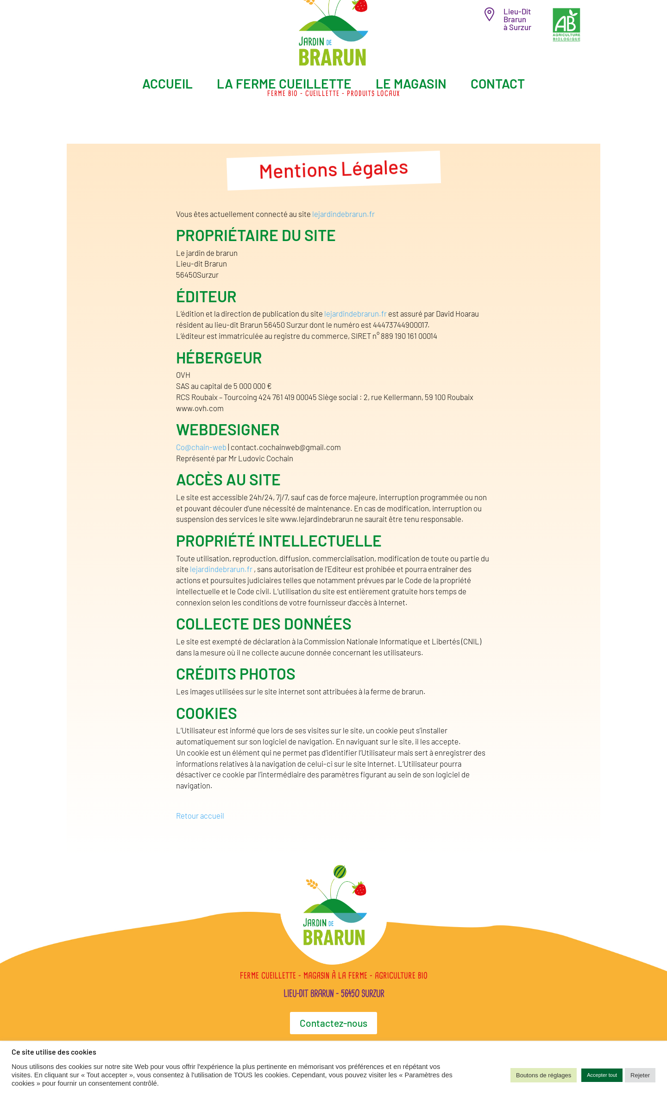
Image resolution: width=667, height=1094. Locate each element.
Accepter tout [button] (602, 1075)
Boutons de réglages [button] (543, 1075)
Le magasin (411, 83)
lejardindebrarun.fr (343, 213)
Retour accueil (200, 815)
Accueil (167, 83)
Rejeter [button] (640, 1075)
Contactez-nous (333, 1023)
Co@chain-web (202, 447)
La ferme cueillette (284, 83)
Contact (498, 83)
